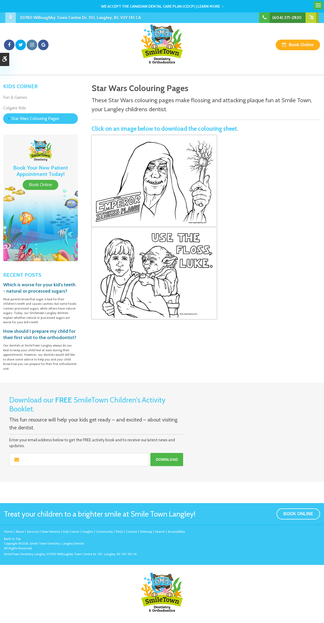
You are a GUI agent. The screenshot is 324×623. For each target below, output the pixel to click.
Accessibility (176, 531)
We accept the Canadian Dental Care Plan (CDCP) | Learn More (160, 6)
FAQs (119, 531)
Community (104, 531)
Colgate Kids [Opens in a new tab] (14, 107)
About (20, 531)
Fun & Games (15, 97)
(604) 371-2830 (287, 17)
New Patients (51, 531)
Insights (87, 531)
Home (8, 531)
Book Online (301, 45)
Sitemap (146, 531)
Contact (131, 531)
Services (33, 531)
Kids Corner (71, 531)
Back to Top (12, 539)
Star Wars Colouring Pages (35, 118)
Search (160, 531)
